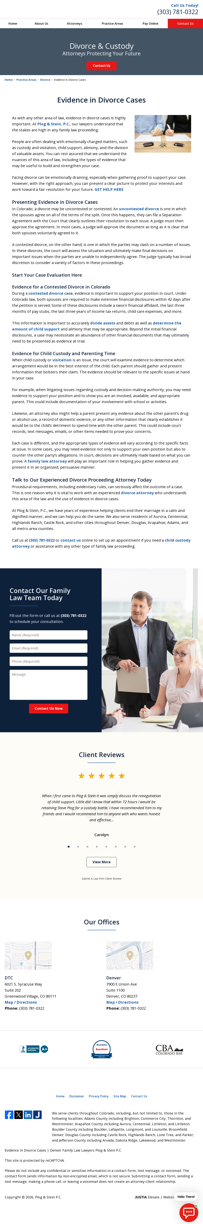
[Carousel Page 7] (125, 846)
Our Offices (101, 922)
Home (12, 23)
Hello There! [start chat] (185, 1197)
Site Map (119, 1096)
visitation (62, 359)
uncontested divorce (139, 208)
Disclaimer (76, 1096)
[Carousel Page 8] (134, 846)
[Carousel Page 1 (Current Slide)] (68, 846)
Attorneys (74, 23)
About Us (41, 23)
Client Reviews (101, 754)
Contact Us (185, 23)
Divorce (45, 79)
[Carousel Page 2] (78, 846)
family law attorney (47, 461)
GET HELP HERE (109, 189)
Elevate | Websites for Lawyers (166, 1197)
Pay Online (150, 23)
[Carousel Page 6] (115, 846)
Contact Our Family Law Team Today (40, 594)
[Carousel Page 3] (87, 846)
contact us (71, 540)
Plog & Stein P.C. (48, 1197)
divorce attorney (137, 492)
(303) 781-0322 (177, 12)
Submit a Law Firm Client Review (101, 878)
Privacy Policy (99, 1096)
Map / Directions (21, 1002)
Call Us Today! (184, 5)
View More (102, 862)
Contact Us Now (49, 708)
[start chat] (188, 1212)
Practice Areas (112, 23)
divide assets (102, 323)
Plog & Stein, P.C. (53, 123)
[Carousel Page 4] (97, 846)
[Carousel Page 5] (106, 846)
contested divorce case (50, 293)
